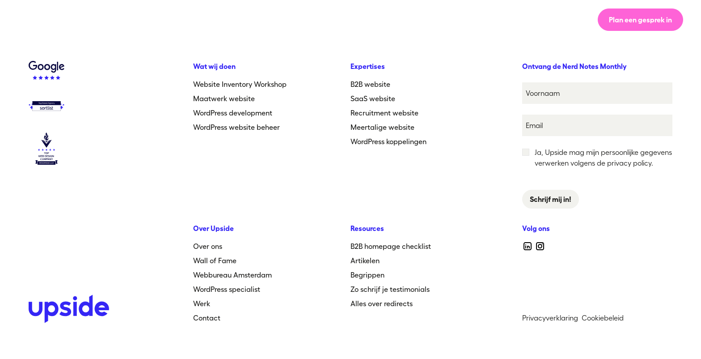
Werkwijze (267, 20)
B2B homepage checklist (390, 246)
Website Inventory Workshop (240, 84)
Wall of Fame (214, 260)
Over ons (320, 20)
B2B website (370, 84)
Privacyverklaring (550, 318)
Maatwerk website (224, 98)
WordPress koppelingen (388, 141)
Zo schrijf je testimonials (390, 289)
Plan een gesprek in (640, 20)
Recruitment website (384, 113)
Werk (364, 20)
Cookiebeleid (603, 318)
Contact (206, 318)
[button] (414, 20)
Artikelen (365, 260)
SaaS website (372, 98)
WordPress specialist (226, 289)
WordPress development (232, 113)
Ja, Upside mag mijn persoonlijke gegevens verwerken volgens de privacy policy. (603, 157)
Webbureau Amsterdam (232, 275)
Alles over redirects (381, 303)
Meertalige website (382, 127)
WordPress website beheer (236, 127)
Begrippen (367, 275)
